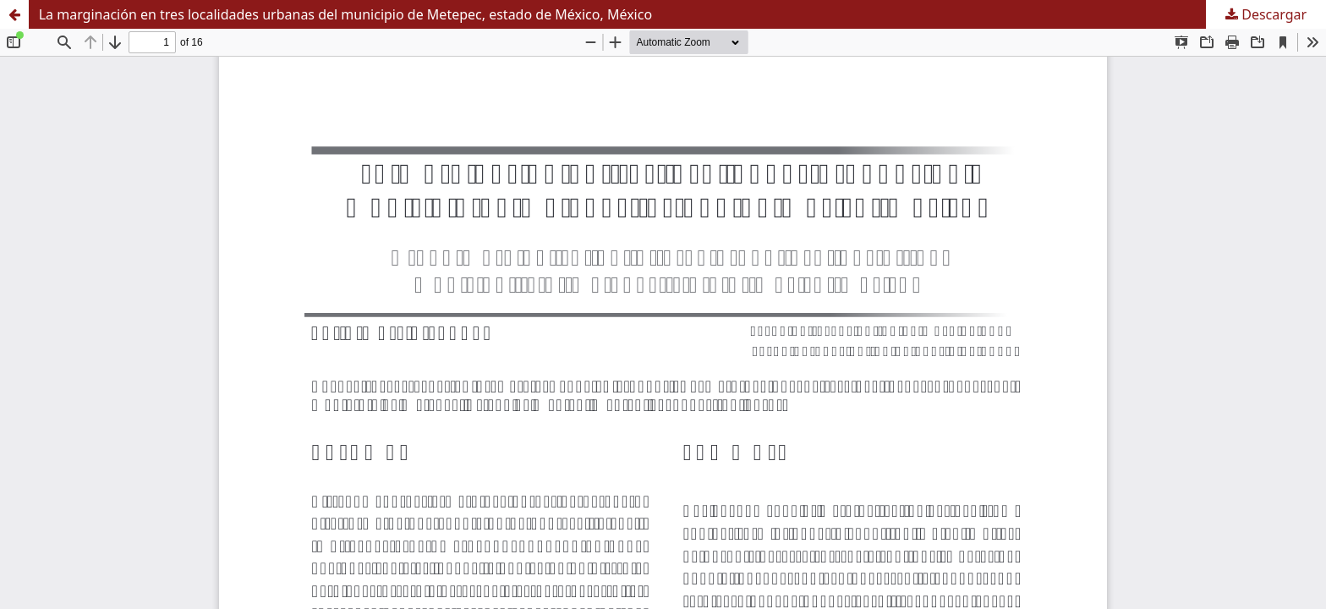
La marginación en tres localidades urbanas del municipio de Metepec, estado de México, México (345, 14)
